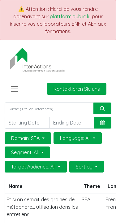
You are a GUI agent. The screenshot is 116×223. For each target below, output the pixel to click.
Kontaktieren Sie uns (77, 89)
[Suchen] (102, 108)
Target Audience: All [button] (34, 167)
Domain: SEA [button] (26, 138)
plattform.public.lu (70, 16)
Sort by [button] (85, 167)
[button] (102, 122)
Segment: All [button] (25, 152)
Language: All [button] (76, 138)
